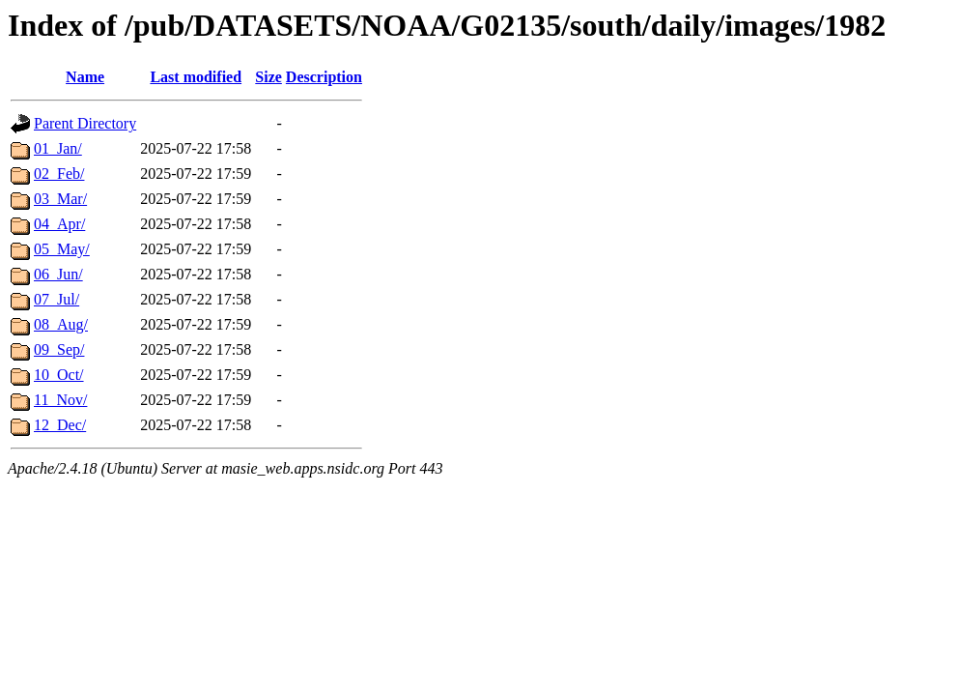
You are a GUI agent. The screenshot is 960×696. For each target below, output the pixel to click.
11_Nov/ (60, 400)
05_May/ (62, 249)
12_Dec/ (60, 425)
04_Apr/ (59, 224)
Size (268, 77)
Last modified (195, 77)
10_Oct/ (59, 374)
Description (324, 77)
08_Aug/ (61, 324)
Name (85, 77)
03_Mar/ (60, 198)
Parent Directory (85, 123)
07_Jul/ (56, 299)
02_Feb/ (59, 173)
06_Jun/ (58, 274)
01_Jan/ (58, 148)
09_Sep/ (59, 349)
